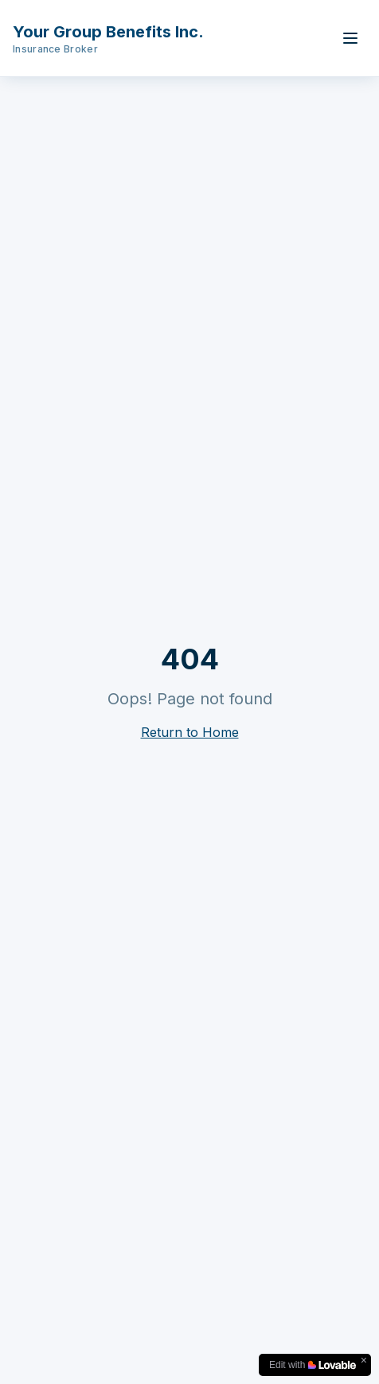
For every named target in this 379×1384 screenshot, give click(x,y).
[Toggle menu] (350, 38)
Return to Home (190, 732)
